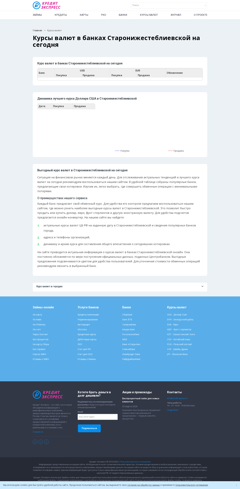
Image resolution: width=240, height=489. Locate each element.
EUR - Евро (172, 324)
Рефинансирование (88, 319)
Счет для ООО (85, 354)
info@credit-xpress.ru (177, 398)
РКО (103, 14)
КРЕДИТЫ (61, 14)
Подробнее (172, 410)
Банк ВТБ (127, 319)
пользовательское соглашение (191, 484)
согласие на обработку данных (143, 484)
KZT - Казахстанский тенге (181, 334)
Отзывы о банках (87, 359)
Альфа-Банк (128, 329)
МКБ (124, 339)
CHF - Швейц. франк (177, 349)
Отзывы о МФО (41, 359)
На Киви (37, 319)
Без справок (39, 349)
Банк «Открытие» (131, 344)
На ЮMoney (39, 324)
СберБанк (127, 314)
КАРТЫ (84, 14)
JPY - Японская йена (177, 354)
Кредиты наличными (88, 314)
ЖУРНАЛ (176, 14)
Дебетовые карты (87, 339)
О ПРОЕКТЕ (200, 14)
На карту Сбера (41, 344)
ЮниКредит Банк (131, 354)
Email (80, 411)
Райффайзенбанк (131, 359)
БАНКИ (123, 14)
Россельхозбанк (130, 334)
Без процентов (40, 339)
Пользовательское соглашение (135, 461)
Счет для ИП (84, 349)
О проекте (38, 431)
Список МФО (39, 354)
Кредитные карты (87, 334)
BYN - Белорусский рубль (180, 319)
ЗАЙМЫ (37, 14)
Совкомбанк (128, 349)
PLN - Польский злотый (179, 344)
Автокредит (84, 324)
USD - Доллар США (177, 314)
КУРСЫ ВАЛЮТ (149, 14)
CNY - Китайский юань (178, 339)
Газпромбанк (129, 324)
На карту (37, 314)
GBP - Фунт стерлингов (179, 329)
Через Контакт (40, 334)
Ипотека (82, 329)
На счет (37, 329)
